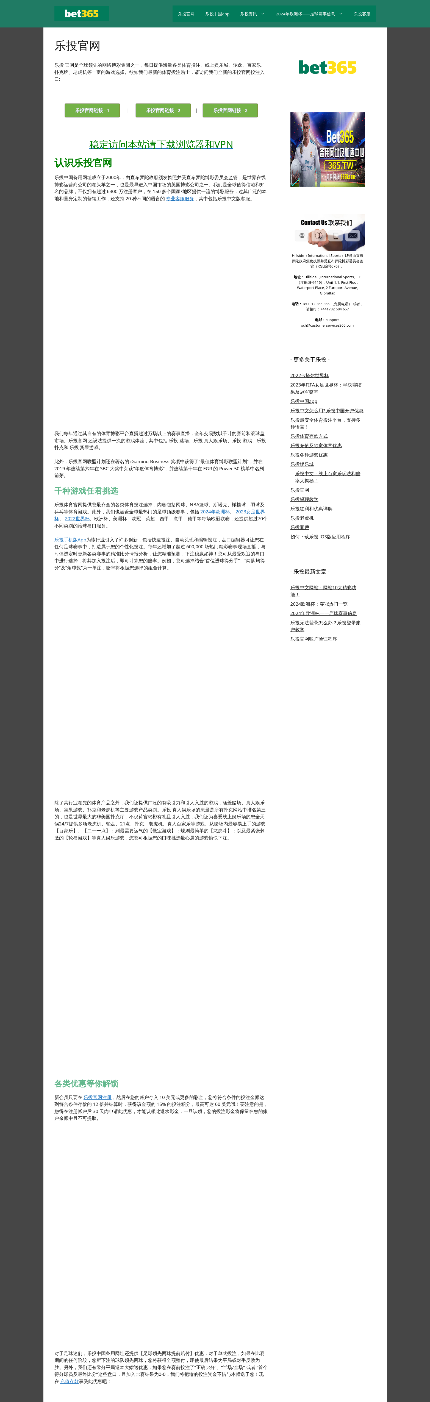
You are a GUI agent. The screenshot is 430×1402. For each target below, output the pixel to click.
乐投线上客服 (327, 1362)
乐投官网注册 (98, 730)
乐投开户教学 (214, 1362)
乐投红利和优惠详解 (311, 508)
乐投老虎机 (302, 518)
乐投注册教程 (148, 1223)
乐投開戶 (299, 527)
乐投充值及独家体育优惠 (316, 445)
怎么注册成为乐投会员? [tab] (90, 1213)
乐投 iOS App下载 (182, 1362)
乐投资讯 (255, 13)
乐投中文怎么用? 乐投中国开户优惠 (327, 410)
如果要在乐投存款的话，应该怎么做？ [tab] (105, 1252)
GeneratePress (68, 1384)
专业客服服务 (180, 198)
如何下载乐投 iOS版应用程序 (320, 536)
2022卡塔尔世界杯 (309, 375)
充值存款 (69, 864)
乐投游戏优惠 (271, 1362)
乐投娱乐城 (302, 464)
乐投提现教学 (304, 499)
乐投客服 (362, 13)
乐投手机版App (70, 423)
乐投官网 (186, 13)
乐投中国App (151, 1362)
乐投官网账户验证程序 (313, 639)
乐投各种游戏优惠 (309, 455)
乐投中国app (217, 13)
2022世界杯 (77, 402)
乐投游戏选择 (243, 1362)
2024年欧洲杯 (215, 395)
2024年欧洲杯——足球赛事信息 (312, 13)
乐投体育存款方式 (309, 436)
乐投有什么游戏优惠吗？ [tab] (91, 1241)
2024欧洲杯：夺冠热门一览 (319, 604)
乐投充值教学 (299, 1362)
